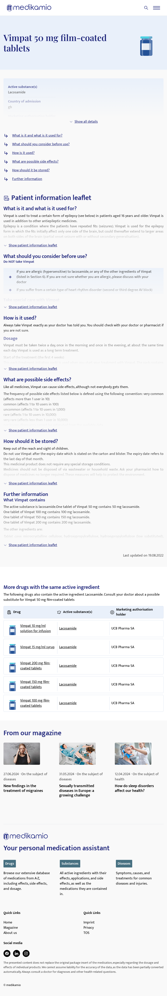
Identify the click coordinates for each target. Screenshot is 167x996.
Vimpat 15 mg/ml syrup (37, 647)
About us (10, 933)
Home (7, 922)
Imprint (89, 922)
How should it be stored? (31, 170)
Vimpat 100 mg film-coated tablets (35, 703)
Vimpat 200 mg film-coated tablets (35, 666)
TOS (86, 933)
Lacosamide (68, 628)
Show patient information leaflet (30, 245)
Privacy (89, 927)
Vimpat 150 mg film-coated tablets (35, 684)
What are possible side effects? (35, 161)
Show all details (83, 122)
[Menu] (156, 8)
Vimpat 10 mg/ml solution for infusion (35, 628)
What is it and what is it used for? (37, 135)
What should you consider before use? (41, 144)
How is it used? (23, 153)
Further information (27, 179)
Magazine (10, 927)
